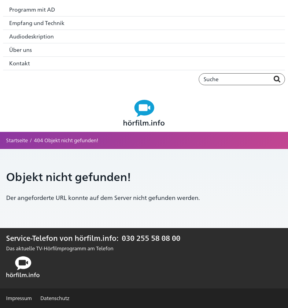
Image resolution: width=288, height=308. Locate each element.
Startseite (17, 140)
